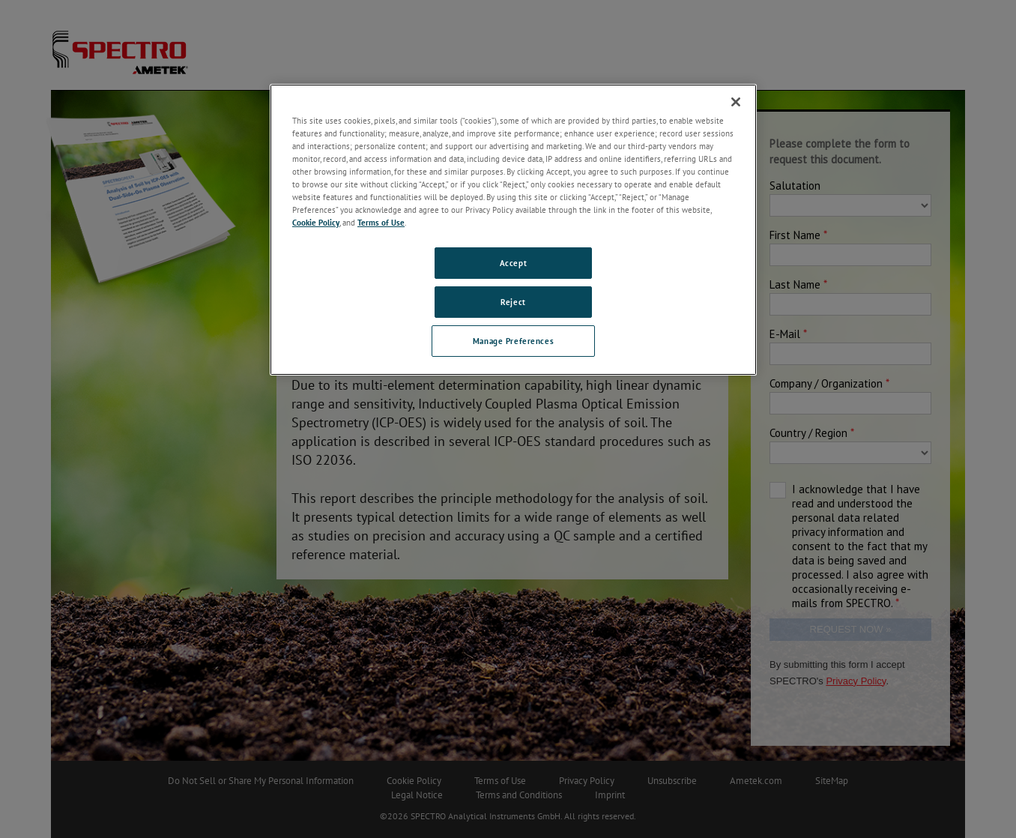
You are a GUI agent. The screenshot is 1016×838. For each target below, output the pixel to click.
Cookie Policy (315, 222)
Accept (513, 262)
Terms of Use (381, 222)
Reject (513, 301)
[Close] (735, 101)
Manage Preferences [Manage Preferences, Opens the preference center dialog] (513, 340)
